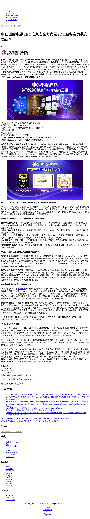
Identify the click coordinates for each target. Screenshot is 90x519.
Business (9, 444)
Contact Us (10, 498)
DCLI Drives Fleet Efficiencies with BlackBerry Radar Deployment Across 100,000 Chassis (35, 419)
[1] (87, 65)
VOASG (9, 483)
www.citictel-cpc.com (31, 362)
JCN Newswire (11, 18)
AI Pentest (21, 289)
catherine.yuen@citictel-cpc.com (19, 375)
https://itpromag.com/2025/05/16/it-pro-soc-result (24, 319)
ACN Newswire (12, 15)
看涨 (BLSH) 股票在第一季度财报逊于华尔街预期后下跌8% (30, 410)
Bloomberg (10, 471)
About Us (9, 495)
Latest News (10, 455)
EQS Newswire (11, 20)
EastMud (9, 475)
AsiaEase (9, 477)
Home (8, 11)
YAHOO (9, 467)
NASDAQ (9, 469)
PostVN (9, 481)
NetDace (9, 479)
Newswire (9, 473)
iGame (8, 22)
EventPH (9, 485)
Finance (9, 448)
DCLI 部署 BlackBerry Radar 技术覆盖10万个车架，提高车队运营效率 (29, 421)
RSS (47, 516)
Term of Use (10, 500)
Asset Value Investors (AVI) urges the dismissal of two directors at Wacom (34, 408)
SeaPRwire (10, 13)
